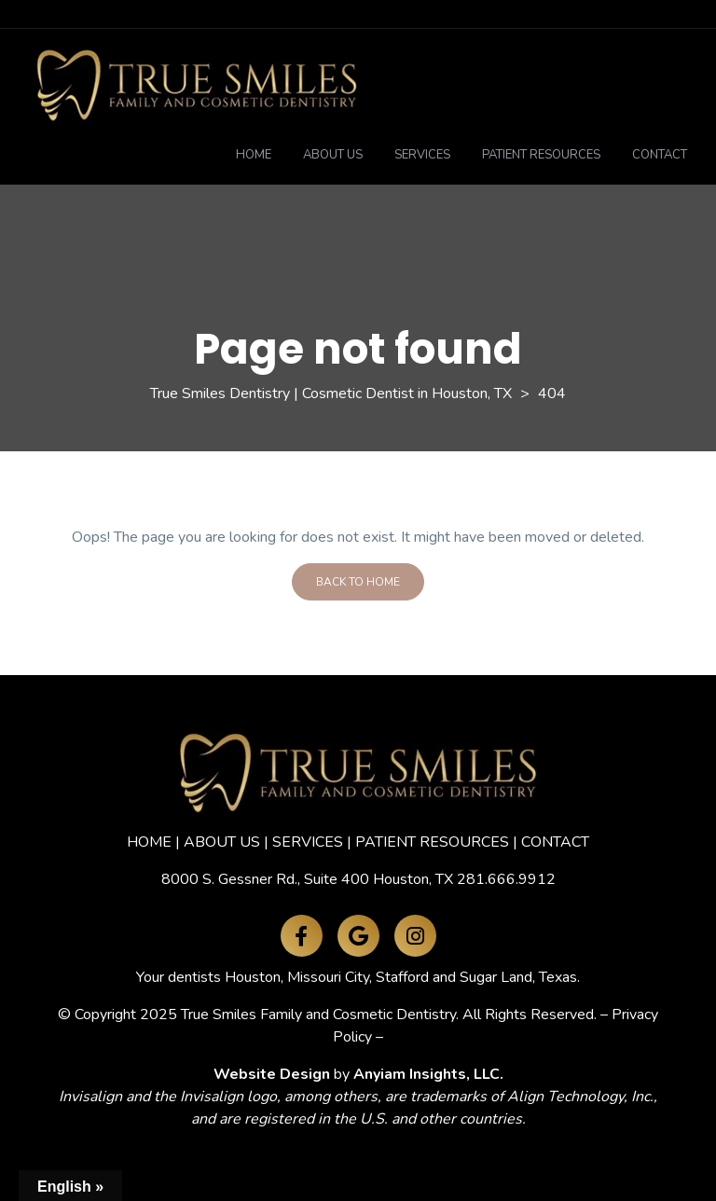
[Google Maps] (358, 936)
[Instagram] (415, 936)
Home (253, 154)
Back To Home (358, 581)
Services (422, 154)
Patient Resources (541, 154)
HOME (149, 842)
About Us (333, 154)
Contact (659, 154)
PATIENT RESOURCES (432, 842)
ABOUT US (222, 842)
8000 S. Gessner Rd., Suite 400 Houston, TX (307, 879)
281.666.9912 (506, 879)
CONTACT (555, 842)
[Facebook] (302, 936)
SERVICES (307, 842)
